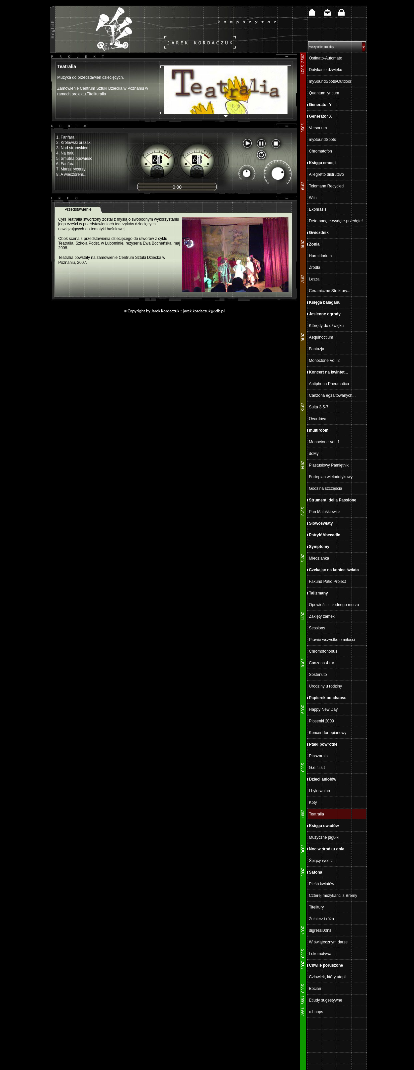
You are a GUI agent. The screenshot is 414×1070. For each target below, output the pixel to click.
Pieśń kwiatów (321, 884)
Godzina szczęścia (325, 488)
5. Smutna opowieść (74, 158)
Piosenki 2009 (321, 721)
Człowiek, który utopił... (329, 977)
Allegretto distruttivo (326, 174)
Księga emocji (322, 162)
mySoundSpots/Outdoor (330, 81)
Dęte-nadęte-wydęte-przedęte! (336, 221)
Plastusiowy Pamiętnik (329, 465)
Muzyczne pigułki (324, 837)
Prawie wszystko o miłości (332, 639)
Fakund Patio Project (327, 581)
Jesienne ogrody (325, 314)
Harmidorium (320, 256)
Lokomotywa (320, 953)
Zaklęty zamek (322, 616)
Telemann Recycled (326, 186)
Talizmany (318, 593)
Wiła (313, 197)
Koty (313, 802)
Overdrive (317, 418)
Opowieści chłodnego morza (334, 604)
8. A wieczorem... (71, 174)
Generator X (320, 116)
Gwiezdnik (319, 232)
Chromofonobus (323, 651)
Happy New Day (323, 709)
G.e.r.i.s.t (317, 767)
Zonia (314, 244)
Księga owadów (324, 825)
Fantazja (316, 349)
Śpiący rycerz (321, 860)
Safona (315, 872)
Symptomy (319, 546)
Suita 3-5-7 (319, 407)
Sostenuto (318, 674)
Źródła (314, 267)
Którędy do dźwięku (326, 325)
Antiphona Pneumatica (329, 383)
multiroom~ (320, 430)
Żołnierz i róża (321, 918)
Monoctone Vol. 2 (324, 360)
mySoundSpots (322, 139)
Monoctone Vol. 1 (324, 442)
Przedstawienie (77, 209)
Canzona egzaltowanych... (332, 395)
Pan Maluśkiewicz (325, 511)
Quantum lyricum (324, 93)
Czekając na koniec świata (334, 570)
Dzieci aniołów (323, 779)
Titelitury (316, 907)
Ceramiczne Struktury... (329, 290)
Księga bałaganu (325, 302)
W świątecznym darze (328, 942)
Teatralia (316, 814)
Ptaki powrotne (323, 744)
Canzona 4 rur (321, 663)
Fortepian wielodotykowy (331, 477)
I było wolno (319, 791)
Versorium (318, 128)
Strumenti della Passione (333, 500)
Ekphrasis (318, 209)
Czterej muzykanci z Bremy (333, 895)
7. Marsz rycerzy (71, 169)
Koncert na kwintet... (328, 372)
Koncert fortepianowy (328, 732)
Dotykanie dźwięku (325, 69)
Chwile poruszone (326, 965)
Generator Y (320, 104)
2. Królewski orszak (73, 142)
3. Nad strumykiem (73, 148)
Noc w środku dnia (327, 849)
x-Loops (316, 1012)
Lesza (314, 279)
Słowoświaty (321, 523)
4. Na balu (65, 153)
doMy (314, 453)
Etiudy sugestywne (325, 1000)
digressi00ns (320, 930)
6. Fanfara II (67, 163)
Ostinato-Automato (325, 58)
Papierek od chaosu (328, 698)
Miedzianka (319, 558)
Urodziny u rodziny (325, 686)
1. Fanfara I (66, 137)
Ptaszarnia (318, 756)
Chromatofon (320, 151)
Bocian (315, 988)
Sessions (317, 628)
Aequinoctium (321, 337)
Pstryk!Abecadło (325, 535)
